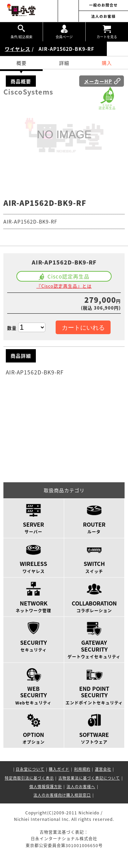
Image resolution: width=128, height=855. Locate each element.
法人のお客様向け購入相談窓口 (62, 795)
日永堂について (30, 769)
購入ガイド (59, 769)
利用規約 (82, 769)
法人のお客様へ (81, 786)
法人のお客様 (103, 16)
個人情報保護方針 (45, 786)
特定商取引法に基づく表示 (29, 778)
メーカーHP (98, 81)
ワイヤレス (17, 48)
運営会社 (103, 769)
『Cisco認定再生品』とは (64, 286)
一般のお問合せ (103, 5)
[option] (64, 135)
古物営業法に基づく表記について (89, 778)
